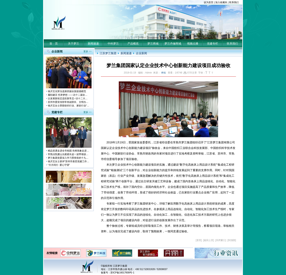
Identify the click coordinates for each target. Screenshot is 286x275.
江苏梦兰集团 (108, 53)
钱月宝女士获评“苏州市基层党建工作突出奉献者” (69, 161)
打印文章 (190, 72)
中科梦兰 (113, 43)
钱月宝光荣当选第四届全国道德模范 (67, 91)
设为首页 (208, 2)
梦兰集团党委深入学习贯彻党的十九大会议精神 (69, 157)
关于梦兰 (73, 43)
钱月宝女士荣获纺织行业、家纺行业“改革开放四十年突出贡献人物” (69, 105)
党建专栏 (212, 43)
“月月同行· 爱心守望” (59, 165)
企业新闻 (141, 53)
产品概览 (133, 43)
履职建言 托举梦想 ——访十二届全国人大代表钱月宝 (69, 95)
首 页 (53, 43)
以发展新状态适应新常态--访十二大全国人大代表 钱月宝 (69, 98)
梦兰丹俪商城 (172, 43)
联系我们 (234, 2)
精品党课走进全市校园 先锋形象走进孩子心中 (69, 150)
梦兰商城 (152, 43)
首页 (198, 240)
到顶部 (231, 240)
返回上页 (208, 240)
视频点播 (192, 43)
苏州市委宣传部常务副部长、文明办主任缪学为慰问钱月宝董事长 (69, 102)
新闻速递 (93, 43)
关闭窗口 (220, 240)
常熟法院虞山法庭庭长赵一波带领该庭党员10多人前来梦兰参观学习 (69, 154)
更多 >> (87, 51)
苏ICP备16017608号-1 (122, 272)
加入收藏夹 (221, 2)
